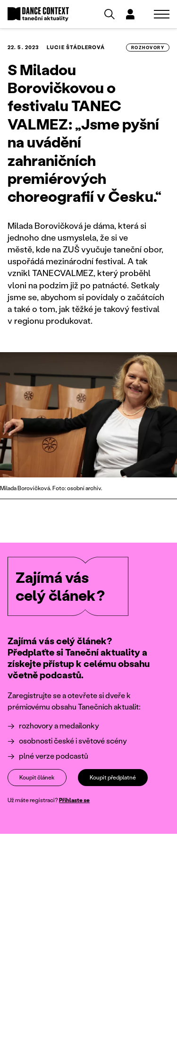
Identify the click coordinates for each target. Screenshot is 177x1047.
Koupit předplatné (113, 777)
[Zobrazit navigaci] (161, 14)
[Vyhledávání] (109, 14)
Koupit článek (37, 777)
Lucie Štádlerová (76, 47)
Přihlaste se (74, 800)
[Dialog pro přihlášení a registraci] (130, 14)
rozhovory (147, 47)
